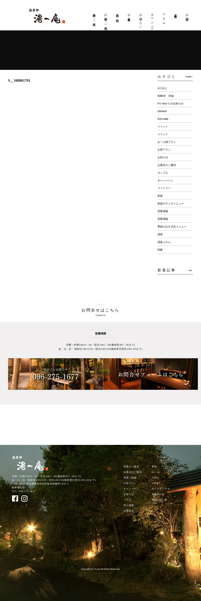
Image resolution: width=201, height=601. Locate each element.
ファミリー (164, 188)
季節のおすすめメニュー (171, 226)
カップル (162, 172)
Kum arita (162, 118)
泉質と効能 (117, 14)
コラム (164, 17)
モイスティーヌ (161, 488)
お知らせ (162, 157)
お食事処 (129, 14)
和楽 (160, 195)
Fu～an (156, 472)
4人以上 (162, 88)
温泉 (160, 234)
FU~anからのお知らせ (170, 103)
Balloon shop (165, 95)
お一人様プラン (166, 141)
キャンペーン (152, 21)
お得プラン (140, 19)
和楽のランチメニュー (170, 203)
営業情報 (162, 211)
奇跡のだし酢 (159, 499)
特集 (160, 249)
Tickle (155, 477)
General (161, 111)
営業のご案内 (94, 16)
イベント (162, 126)
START (156, 483)
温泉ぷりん (164, 242)
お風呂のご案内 (105, 18)
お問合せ (187, 16)
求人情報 (175, 12)
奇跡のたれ (158, 494)
